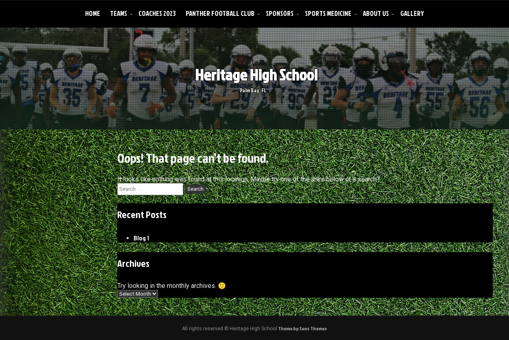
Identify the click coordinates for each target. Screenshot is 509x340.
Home (92, 13)
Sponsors (280, 13)
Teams (118, 13)
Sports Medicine (328, 13)
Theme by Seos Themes (302, 328)
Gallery (412, 13)
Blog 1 (141, 237)
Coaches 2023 (157, 13)
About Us (376, 13)
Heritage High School (250, 74)
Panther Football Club (220, 13)
